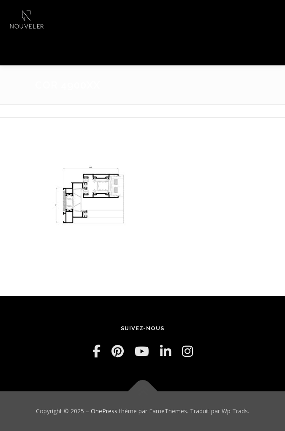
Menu (271, 15)
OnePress (104, 411)
